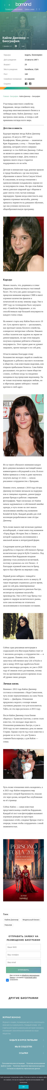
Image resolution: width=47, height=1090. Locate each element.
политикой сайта (30, 977)
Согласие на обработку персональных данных (23, 1069)
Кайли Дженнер (12, 920)
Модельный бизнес (31, 920)
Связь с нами (29, 9)
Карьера (8, 925)
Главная (6, 96)
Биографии (14, 96)
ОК (23, 1087)
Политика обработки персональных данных (29, 1066)
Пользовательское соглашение (13, 1063)
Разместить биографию (13, 9)
